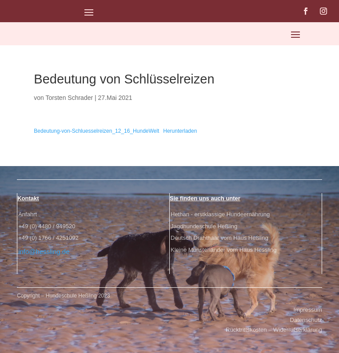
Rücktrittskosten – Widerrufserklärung (274, 329)
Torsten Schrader (69, 97)
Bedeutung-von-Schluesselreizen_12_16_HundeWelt (96, 131)
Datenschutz (306, 320)
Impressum (308, 309)
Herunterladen (180, 131)
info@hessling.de (43, 251)
